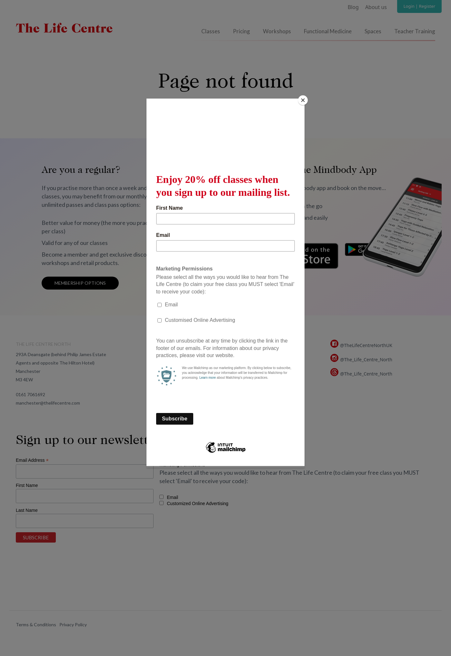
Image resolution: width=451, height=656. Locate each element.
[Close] (303, 100)
